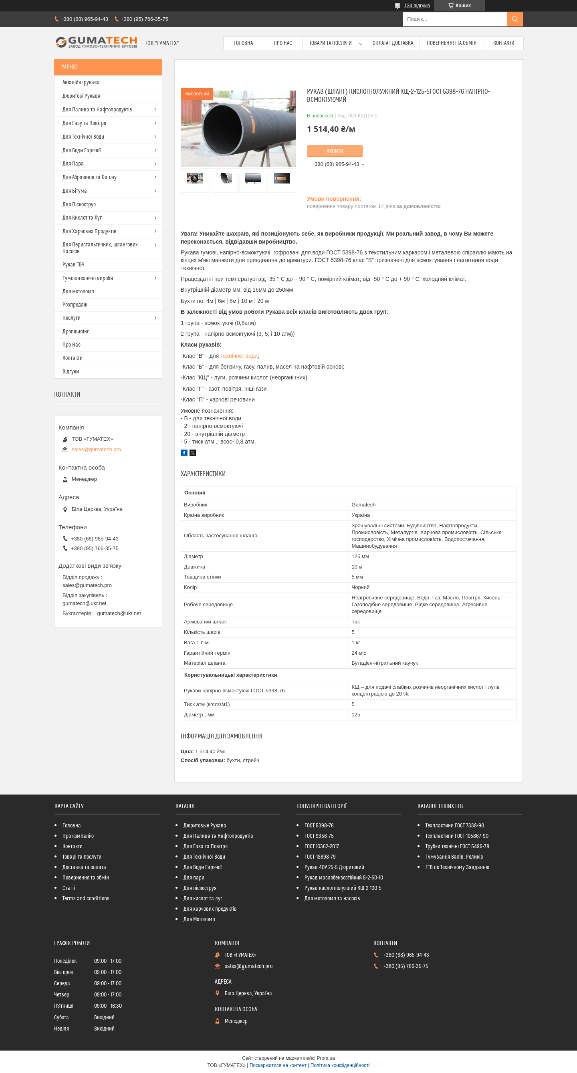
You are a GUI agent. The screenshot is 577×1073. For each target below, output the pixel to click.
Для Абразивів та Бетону (90, 177)
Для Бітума (75, 191)
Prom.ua (326, 1058)
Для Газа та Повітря (206, 846)
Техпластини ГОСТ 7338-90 (455, 826)
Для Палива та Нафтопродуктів (97, 110)
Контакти (503, 43)
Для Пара (73, 164)
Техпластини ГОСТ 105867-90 (457, 836)
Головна (243, 43)
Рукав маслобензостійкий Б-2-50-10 (344, 878)
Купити (335, 151)
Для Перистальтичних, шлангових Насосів (100, 248)
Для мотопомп (78, 291)
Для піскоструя (200, 888)
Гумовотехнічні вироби (88, 278)
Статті (69, 888)
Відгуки (71, 372)
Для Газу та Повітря (84, 123)
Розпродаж (75, 305)
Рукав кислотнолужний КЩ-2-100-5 (343, 888)
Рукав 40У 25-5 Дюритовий (334, 867)
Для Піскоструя (79, 205)
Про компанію (78, 836)
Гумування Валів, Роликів (454, 857)
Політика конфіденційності (340, 1065)
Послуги (72, 318)
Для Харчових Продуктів (90, 231)
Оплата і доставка (393, 43)
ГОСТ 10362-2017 (322, 846)
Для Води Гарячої (82, 150)
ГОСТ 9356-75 (319, 836)
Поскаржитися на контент (278, 1065)
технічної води (239, 356)
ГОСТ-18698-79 (320, 857)
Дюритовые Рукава (205, 826)
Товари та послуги (330, 43)
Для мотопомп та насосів (332, 899)
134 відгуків (417, 5)
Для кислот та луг (203, 899)
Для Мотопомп (199, 919)
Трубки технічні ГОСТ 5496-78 (457, 846)
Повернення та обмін (452, 43)
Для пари (194, 878)
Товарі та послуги (82, 857)
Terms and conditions (86, 899)
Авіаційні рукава (81, 82)
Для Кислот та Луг (82, 218)
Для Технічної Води (83, 137)
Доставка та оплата (84, 867)
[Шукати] (515, 19)
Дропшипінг (76, 332)
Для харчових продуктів (210, 909)
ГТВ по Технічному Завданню (457, 867)
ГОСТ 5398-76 (319, 826)
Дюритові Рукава (82, 96)
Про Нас (283, 43)
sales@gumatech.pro (96, 449)
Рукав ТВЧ (74, 265)
